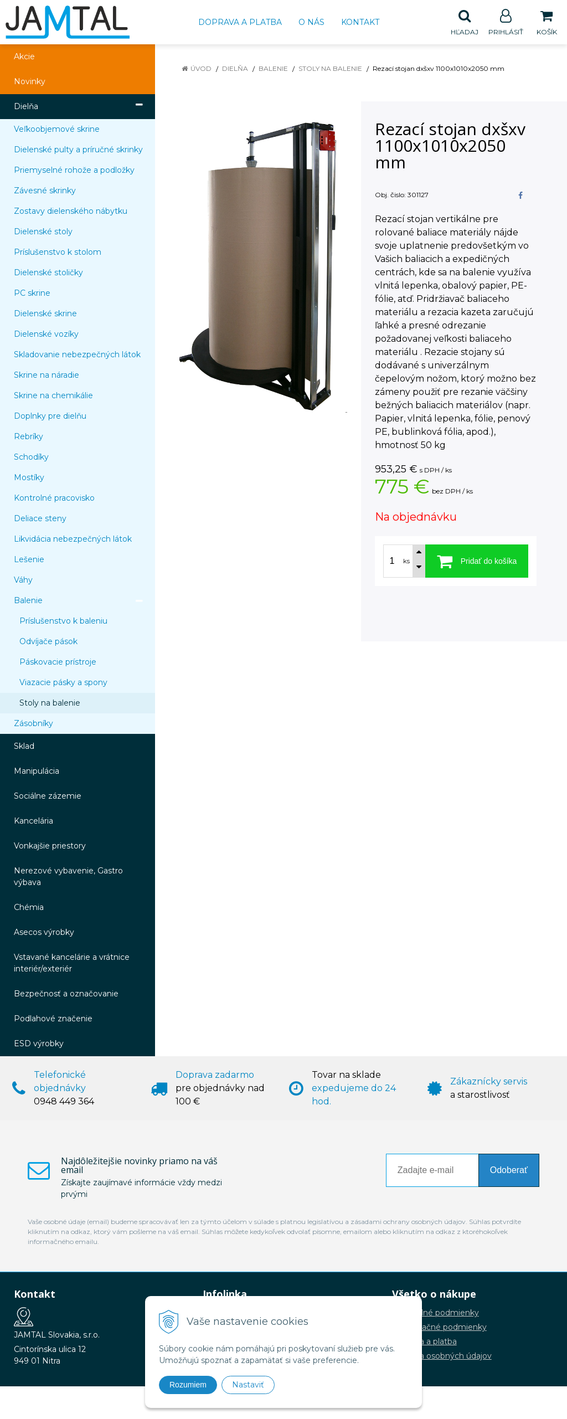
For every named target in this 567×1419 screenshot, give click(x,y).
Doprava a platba (240, 22)
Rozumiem (188, 1384)
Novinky (29, 82)
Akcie (24, 57)
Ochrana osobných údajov (442, 1356)
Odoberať (509, 1170)
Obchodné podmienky (435, 1313)
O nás (311, 22)
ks (406, 561)
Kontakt (360, 22)
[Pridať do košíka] (476, 561)
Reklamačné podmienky (439, 1328)
